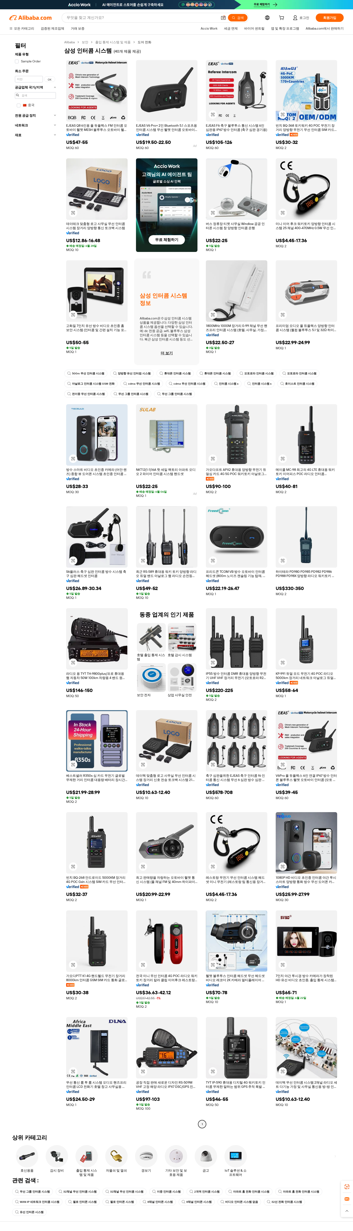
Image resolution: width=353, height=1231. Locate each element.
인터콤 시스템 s (226, 384)
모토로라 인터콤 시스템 (257, 373)
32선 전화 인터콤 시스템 (284, 1202)
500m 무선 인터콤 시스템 (85, 373)
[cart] (282, 18)
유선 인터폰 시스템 (29, 1212)
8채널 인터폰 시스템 (158, 1202)
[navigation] (35, 583)
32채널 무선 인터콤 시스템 (78, 1192)
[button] (223, 17)
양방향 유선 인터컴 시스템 (132, 373)
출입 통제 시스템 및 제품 (113, 42)
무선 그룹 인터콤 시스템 (131, 394)
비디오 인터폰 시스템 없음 (239, 1202)
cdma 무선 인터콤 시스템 (141, 384)
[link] (347, 1187)
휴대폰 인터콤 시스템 (175, 373)
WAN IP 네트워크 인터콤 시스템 (37, 1202)
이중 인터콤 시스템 (166, 1192)
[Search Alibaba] (142, 17)
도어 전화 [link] (144, 42)
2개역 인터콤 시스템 (205, 1192)
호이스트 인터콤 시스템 (297, 384)
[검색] (238, 17)
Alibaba (69, 42)
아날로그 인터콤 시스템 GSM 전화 (91, 384)
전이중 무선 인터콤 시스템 (86, 394)
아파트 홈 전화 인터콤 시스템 (248, 1192)
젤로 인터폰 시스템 (82, 1202)
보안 (85, 42)
